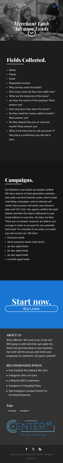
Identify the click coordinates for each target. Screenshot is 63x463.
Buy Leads (31, 309)
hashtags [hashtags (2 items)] (12, 411)
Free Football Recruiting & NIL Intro (28, 370)
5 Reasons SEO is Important (24, 380)
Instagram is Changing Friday (25, 385)
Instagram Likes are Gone (23, 375)
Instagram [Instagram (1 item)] (24, 411)
